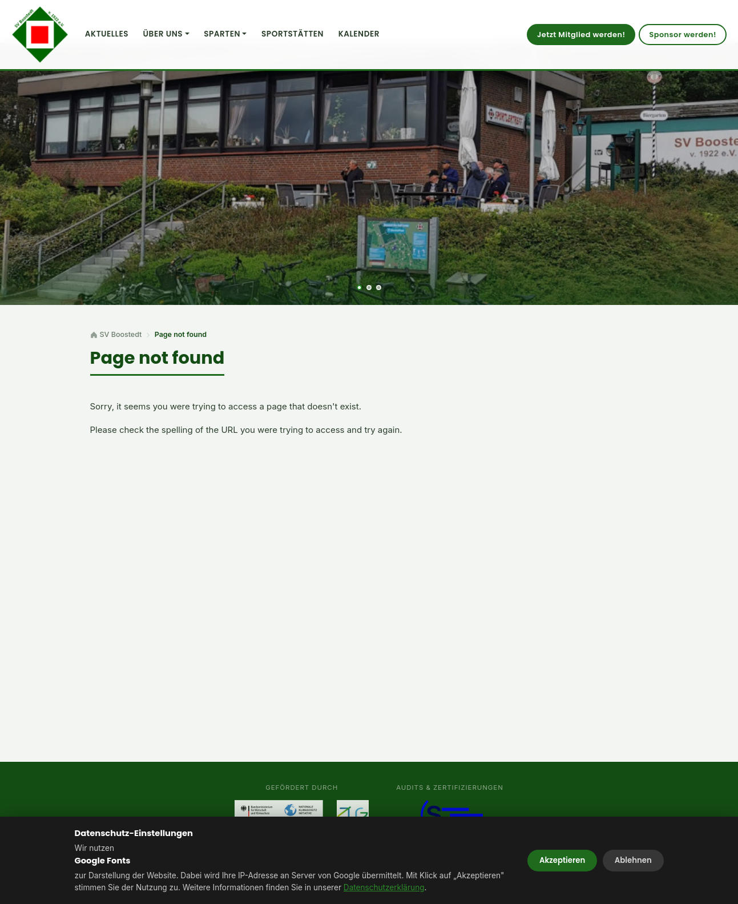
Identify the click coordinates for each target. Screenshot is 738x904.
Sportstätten (292, 34)
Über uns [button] (163, 34)
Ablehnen (633, 860)
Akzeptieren (562, 860)
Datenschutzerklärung (384, 887)
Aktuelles (106, 34)
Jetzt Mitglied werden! (581, 34)
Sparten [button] (222, 34)
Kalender (359, 34)
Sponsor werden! (682, 34)
